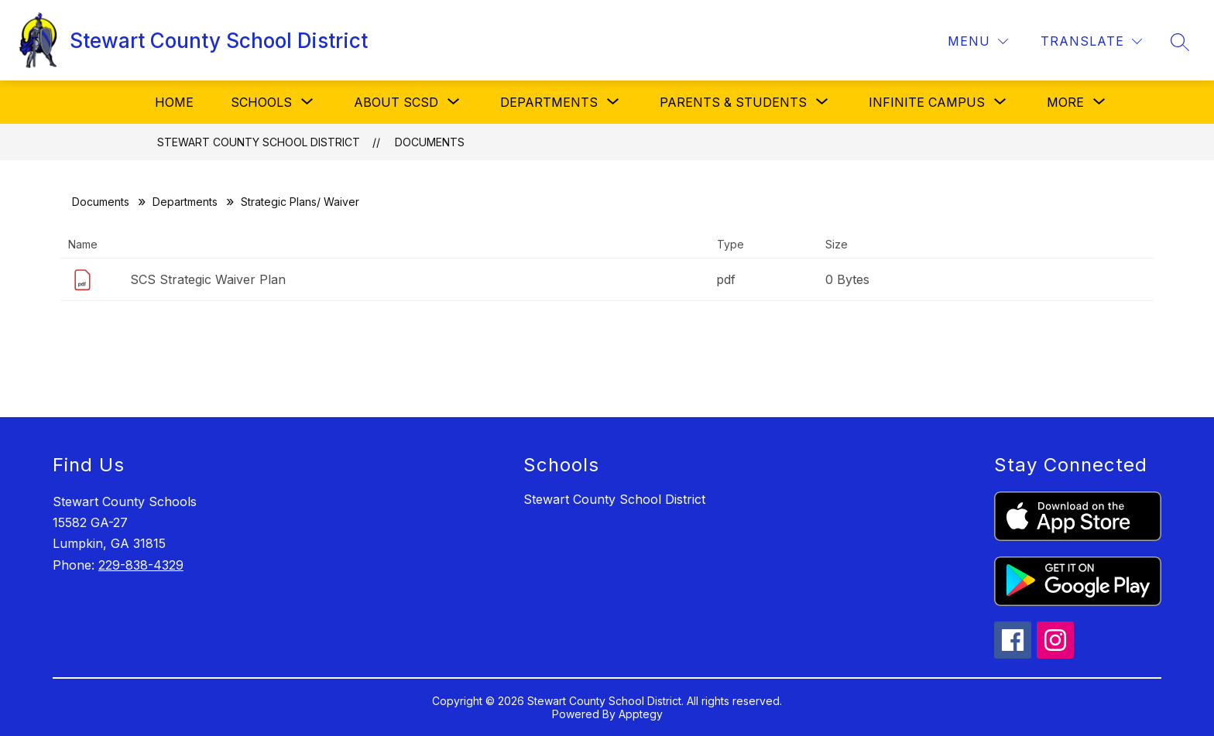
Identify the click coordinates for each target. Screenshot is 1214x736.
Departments (185, 201)
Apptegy (641, 714)
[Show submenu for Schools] (261, 102)
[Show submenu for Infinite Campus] (927, 102)
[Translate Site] (1091, 41)
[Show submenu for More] (1065, 102)
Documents (430, 142)
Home (174, 102)
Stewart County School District (258, 142)
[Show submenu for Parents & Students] (733, 102)
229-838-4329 (140, 565)
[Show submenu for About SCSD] (396, 102)
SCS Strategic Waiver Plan (208, 279)
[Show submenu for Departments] (549, 102)
